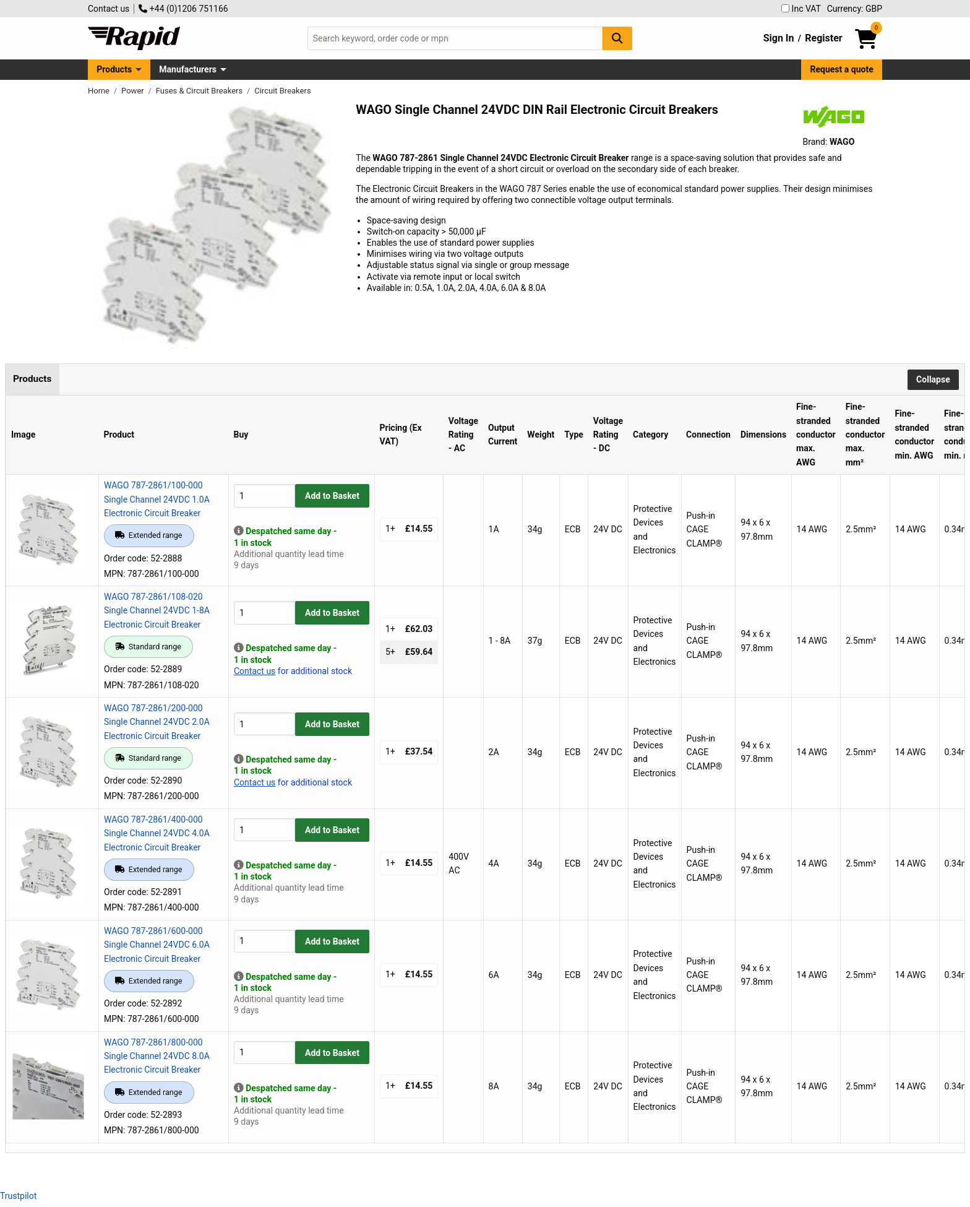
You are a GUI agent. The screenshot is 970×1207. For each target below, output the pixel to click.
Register (823, 38)
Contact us (108, 9)
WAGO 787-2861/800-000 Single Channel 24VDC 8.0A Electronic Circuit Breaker (157, 1056)
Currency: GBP (854, 8)
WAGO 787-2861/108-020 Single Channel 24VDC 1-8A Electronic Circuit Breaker (157, 610)
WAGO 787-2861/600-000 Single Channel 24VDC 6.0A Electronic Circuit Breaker (157, 945)
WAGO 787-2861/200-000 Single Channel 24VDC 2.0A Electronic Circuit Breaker (157, 722)
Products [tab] (32, 378)
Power (133, 90)
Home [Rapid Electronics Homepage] (99, 90)
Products (114, 69)
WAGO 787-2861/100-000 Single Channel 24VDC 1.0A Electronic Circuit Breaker (157, 499)
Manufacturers (188, 69)
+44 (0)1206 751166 (183, 9)
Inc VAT (801, 8)
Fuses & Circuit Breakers (200, 90)
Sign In (778, 38)
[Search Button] (617, 38)
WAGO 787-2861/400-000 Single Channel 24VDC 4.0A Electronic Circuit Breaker (157, 833)
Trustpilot (18, 1196)
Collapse (933, 379)
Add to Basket (332, 496)
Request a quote (841, 69)
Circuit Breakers (282, 90)
